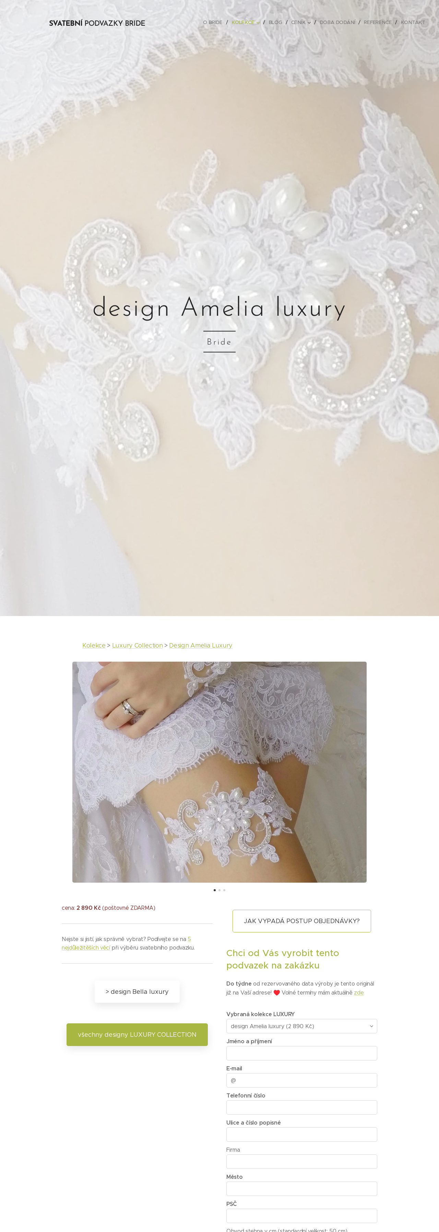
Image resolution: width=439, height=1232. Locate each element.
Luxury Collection (137, 645)
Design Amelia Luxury (201, 645)
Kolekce (94, 645)
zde (359, 992)
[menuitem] (219, 22)
